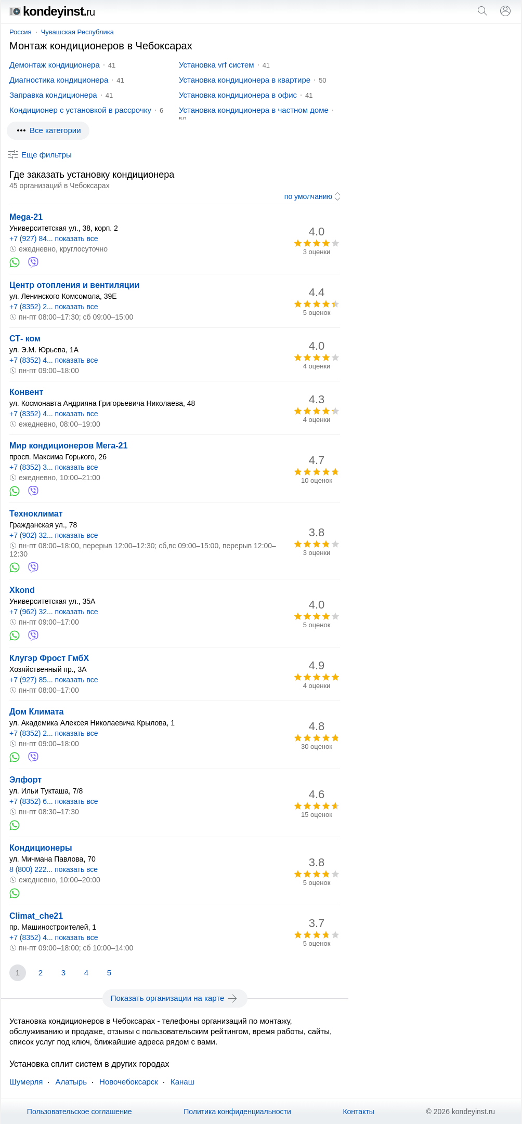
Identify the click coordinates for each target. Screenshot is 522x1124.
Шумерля (26, 1081)
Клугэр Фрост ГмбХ (49, 658)
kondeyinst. (52, 11)
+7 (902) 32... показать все (53, 535)
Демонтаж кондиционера (54, 64)
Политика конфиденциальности (237, 1111)
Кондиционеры (40, 847)
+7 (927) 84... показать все (53, 238)
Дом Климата (36, 711)
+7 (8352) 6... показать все (53, 801)
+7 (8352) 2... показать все (53, 306)
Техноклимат (36, 513)
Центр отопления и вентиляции (74, 285)
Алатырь (71, 1081)
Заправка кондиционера (53, 94)
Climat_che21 (36, 915)
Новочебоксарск (128, 1081)
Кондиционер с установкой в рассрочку (80, 109)
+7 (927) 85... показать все (53, 680)
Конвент (26, 392)
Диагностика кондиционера (58, 79)
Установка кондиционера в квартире (244, 79)
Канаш (182, 1081)
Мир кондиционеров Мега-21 (68, 445)
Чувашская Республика (77, 32)
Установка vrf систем (216, 64)
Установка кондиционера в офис (238, 94)
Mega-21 (26, 217)
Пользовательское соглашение (79, 1111)
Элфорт (25, 779)
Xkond (22, 590)
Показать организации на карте (175, 998)
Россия (20, 32)
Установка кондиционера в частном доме (254, 109)
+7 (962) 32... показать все (53, 611)
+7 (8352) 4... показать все (53, 360)
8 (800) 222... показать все (53, 869)
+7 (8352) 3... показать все (53, 467)
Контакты (358, 1111)
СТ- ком (25, 338)
